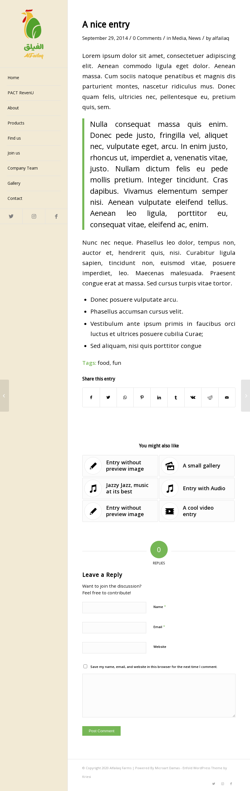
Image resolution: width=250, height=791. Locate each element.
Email (159, 626)
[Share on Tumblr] (176, 397)
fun (116, 362)
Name (159, 606)
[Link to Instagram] (33, 216)
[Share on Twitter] (108, 397)
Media (179, 38)
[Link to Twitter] (11, 216)
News (194, 38)
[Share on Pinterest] (142, 397)
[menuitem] (34, 78)
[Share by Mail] (227, 397)
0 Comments (147, 38)
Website (159, 646)
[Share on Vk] (193, 397)
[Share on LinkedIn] (159, 397)
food (104, 362)
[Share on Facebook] (91, 397)
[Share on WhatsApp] (125, 397)
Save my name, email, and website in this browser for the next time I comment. (153, 666)
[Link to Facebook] (56, 216)
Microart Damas (168, 768)
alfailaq (220, 38)
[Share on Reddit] (209, 397)
